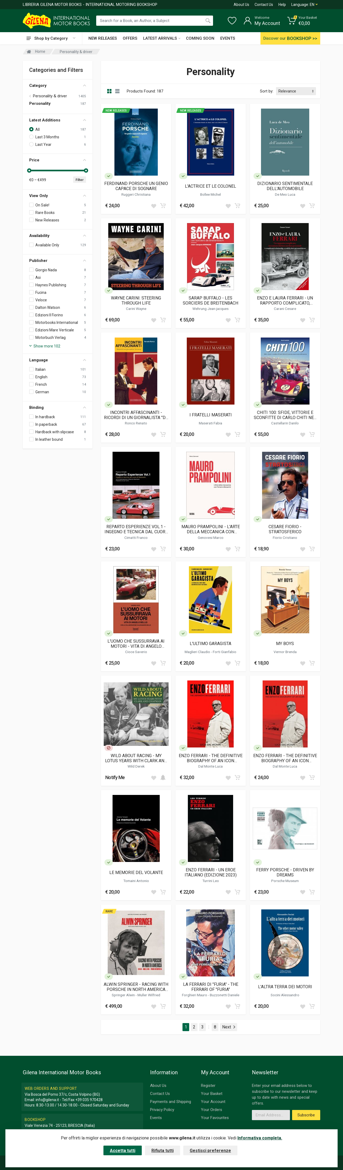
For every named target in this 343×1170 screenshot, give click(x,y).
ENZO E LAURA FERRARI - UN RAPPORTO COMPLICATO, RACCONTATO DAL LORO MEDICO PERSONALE (285, 300)
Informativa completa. (259, 1138)
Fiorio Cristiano (285, 537)
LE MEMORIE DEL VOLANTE (136, 872)
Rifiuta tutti (162, 1150)
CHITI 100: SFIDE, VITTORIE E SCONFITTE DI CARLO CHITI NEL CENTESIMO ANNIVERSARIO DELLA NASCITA (285, 415)
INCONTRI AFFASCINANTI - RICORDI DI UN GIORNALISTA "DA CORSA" (136, 415)
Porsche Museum (285, 881)
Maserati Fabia (210, 423)
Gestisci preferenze (210, 1150)
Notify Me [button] (115, 777)
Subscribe (306, 1115)
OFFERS (130, 38)
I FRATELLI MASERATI (210, 414)
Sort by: (266, 91)
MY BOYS (285, 643)
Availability (57, 235)
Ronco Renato (136, 423)
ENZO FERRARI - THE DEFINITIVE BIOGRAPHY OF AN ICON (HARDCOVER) (211, 758)
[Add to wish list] (153, 205)
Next (228, 1027)
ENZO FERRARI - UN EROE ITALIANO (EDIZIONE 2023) (211, 872)
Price (57, 160)
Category (57, 85)
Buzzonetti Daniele (224, 995)
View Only (57, 195)
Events (156, 1117)
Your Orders (211, 1109)
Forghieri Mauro (195, 995)
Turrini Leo (210, 881)
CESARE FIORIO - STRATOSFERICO (285, 529)
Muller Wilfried (148, 995)
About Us (241, 4)
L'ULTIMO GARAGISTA (210, 643)
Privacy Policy (162, 1109)
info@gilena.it (47, 1100)
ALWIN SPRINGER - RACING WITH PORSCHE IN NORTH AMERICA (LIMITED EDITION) (136, 987)
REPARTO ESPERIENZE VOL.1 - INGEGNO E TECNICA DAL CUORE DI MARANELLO (136, 529)
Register (208, 1085)
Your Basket (211, 1093)
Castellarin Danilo (285, 423)
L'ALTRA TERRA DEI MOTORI (285, 986)
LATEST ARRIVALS (161, 38)
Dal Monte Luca (210, 766)
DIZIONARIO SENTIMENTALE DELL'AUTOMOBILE (285, 186)
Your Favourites (215, 1117)
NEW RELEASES (102, 38)
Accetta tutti (122, 1150)
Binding (57, 407)
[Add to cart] (163, 205)
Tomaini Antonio (136, 881)
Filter (80, 180)
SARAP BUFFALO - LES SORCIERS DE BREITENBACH (210, 300)
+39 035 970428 (89, 1100)
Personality (40, 103)
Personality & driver (50, 96)
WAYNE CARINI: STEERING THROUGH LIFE (136, 300)
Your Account (213, 1101)
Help (282, 4)
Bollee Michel (210, 194)
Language (57, 360)
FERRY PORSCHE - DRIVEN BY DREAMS (285, 872)
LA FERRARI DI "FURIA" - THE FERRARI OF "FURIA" (210, 987)
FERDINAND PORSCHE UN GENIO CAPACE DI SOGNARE (136, 186)
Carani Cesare (285, 308)
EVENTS (227, 38)
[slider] (29, 170)
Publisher (57, 260)
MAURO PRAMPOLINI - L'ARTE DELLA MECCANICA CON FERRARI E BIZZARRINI (210, 529)
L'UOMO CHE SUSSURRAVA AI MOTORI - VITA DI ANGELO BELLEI (136, 644)
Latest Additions (57, 120)
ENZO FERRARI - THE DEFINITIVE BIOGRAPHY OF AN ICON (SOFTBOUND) (285, 758)
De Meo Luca (285, 194)
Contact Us (264, 4)
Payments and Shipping (170, 1101)
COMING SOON (200, 38)
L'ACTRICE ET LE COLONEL (210, 186)
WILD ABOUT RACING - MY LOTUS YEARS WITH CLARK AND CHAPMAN (136, 758)
